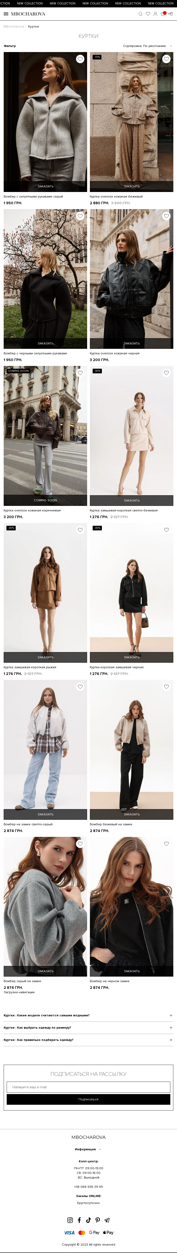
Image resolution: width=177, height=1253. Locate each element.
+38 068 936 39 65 (88, 1187)
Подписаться (88, 1099)
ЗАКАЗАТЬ (45, 186)
